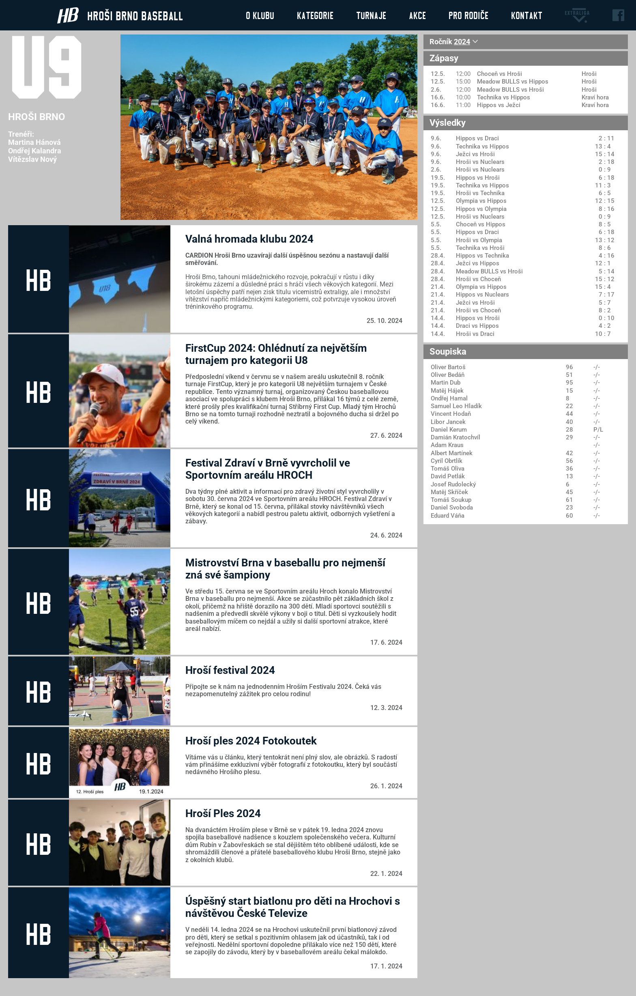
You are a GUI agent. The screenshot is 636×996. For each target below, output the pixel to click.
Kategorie (315, 15)
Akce (417, 15)
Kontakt (526, 15)
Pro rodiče (468, 15)
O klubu (260, 15)
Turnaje (371, 15)
